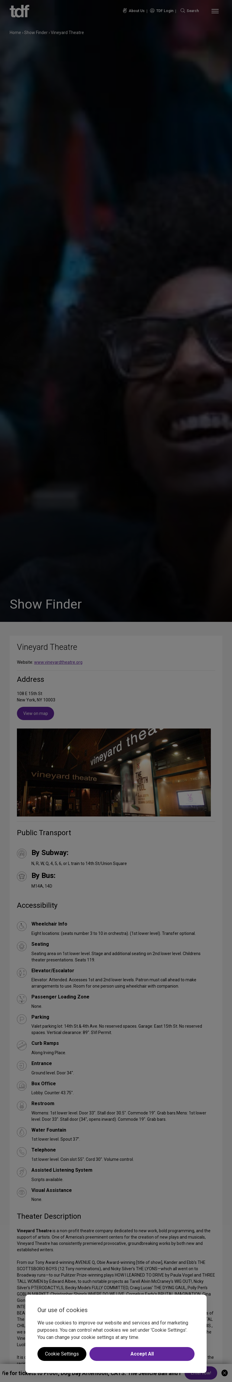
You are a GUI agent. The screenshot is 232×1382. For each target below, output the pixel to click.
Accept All (142, 1354)
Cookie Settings (62, 1354)
